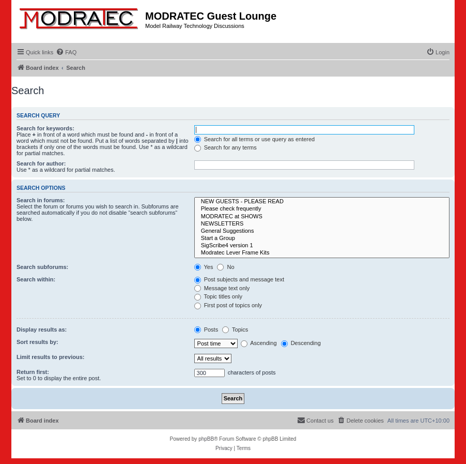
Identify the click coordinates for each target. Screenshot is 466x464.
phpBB (206, 439)
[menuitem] (66, 52)
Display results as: (42, 329)
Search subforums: (42, 267)
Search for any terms (225, 147)
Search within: (36, 279)
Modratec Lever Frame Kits (321, 253)
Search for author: (41, 163)
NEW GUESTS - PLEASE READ (321, 201)
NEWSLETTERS (321, 224)
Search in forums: (41, 200)
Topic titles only (218, 296)
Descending (301, 343)
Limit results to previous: (50, 357)
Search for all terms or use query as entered (254, 139)
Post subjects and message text (239, 279)
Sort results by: (37, 342)
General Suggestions (321, 231)
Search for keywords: (45, 128)
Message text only (222, 288)
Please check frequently (321, 209)
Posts (206, 329)
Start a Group (321, 238)
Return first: (33, 372)
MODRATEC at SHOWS (321, 216)
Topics (235, 329)
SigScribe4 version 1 (321, 245)
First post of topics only (228, 305)
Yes (203, 267)
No (225, 267)
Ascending (259, 343)
